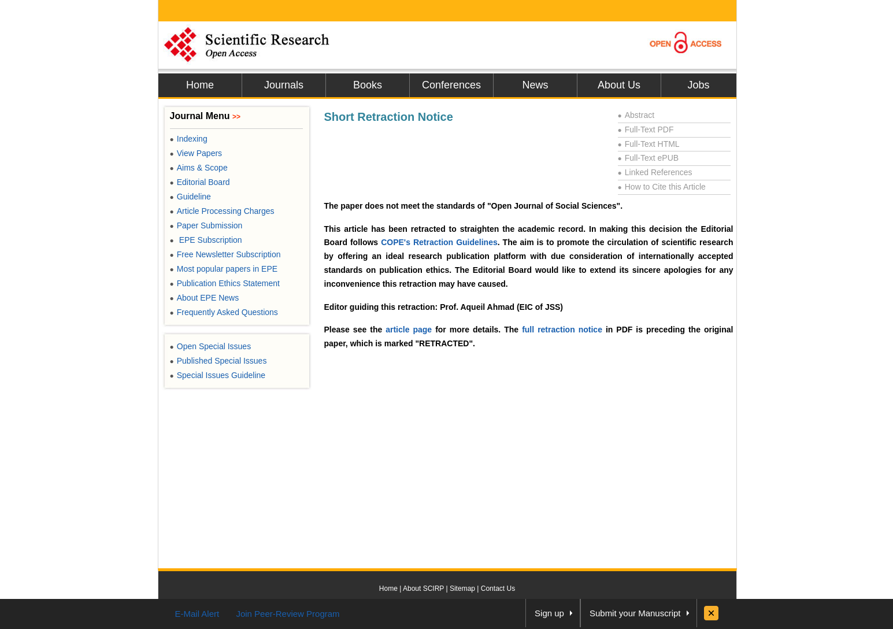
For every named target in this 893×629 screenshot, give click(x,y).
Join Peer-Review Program (287, 614)
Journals (283, 85)
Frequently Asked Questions (224, 312)
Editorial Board (200, 182)
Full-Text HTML (649, 144)
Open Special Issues (210, 346)
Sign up (549, 613)
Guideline (190, 196)
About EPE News (204, 297)
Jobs (698, 85)
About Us (619, 85)
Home (200, 85)
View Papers (196, 153)
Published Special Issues (218, 360)
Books (367, 85)
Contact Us (498, 588)
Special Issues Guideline (218, 375)
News (535, 85)
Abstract (636, 115)
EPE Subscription (206, 240)
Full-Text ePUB (648, 157)
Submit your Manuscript (635, 613)
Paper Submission (206, 225)
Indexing (188, 138)
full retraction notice (562, 329)
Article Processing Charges (222, 211)
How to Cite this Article (662, 186)
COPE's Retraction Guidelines (439, 242)
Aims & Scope (199, 167)
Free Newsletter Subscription (225, 254)
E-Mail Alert (197, 614)
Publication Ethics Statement (225, 283)
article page (409, 329)
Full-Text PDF (646, 129)
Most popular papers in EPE (224, 268)
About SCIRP (423, 588)
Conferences (451, 85)
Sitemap (462, 588)
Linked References (655, 172)
